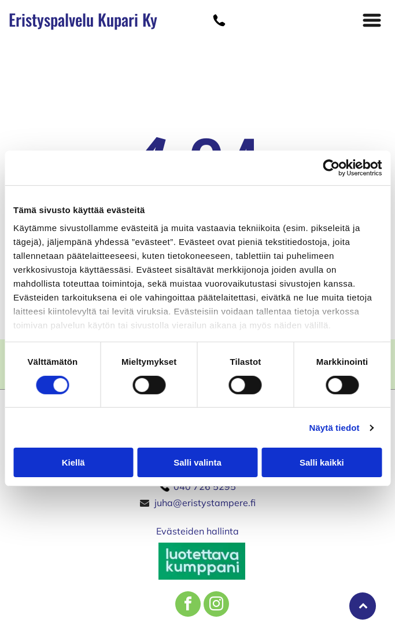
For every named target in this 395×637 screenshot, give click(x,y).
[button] (371, 20)
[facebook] (188, 605)
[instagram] (216, 605)
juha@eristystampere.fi (205, 502)
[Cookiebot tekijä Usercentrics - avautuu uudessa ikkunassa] (331, 168)
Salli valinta (197, 462)
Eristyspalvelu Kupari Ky (83, 19)
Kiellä (73, 462)
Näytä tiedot (334, 428)
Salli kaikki (322, 462)
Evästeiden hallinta (197, 531)
